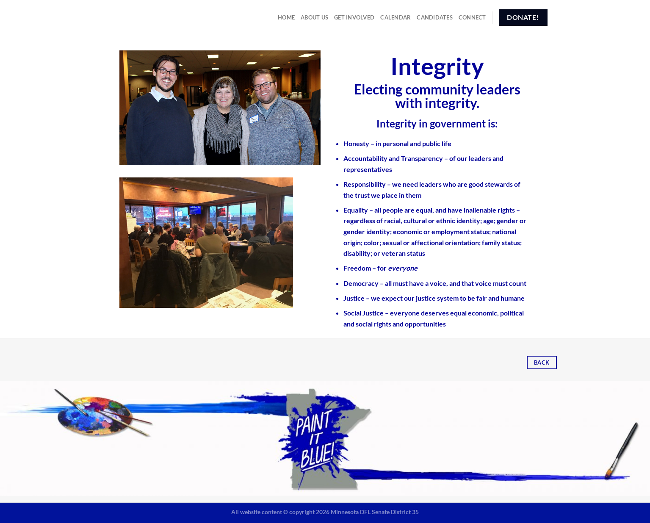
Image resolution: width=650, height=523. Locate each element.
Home (286, 17)
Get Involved (354, 17)
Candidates (435, 17)
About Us (314, 17)
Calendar (395, 17)
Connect (472, 17)
